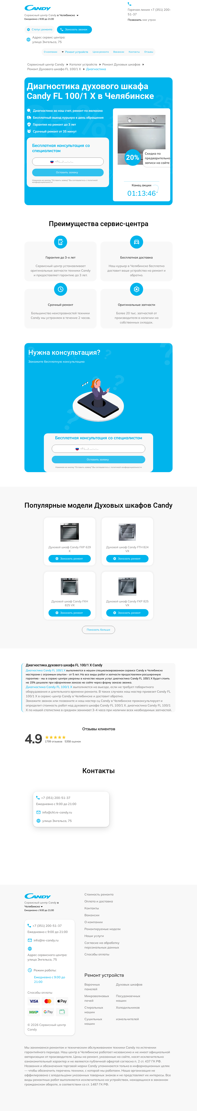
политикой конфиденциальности (126, 467)
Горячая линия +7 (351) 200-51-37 (149, 12)
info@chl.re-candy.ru (54, 812)
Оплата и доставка (98, 901)
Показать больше (98, 629)
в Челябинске (67, 15)
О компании (50, 51)
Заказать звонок (73, 29)
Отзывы (148, 51)
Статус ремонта (39, 29)
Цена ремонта (101, 51)
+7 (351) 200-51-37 (69, 801)
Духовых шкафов (129, 984)
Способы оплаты (96, 954)
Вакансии (118, 51)
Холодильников (128, 1007)
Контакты (134, 51)
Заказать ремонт (69, 558)
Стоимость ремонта (99, 894)
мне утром (142, 20)
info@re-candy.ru (43, 940)
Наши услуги (94, 936)
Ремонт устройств (76, 52)
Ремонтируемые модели (102, 929)
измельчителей (127, 1019)
